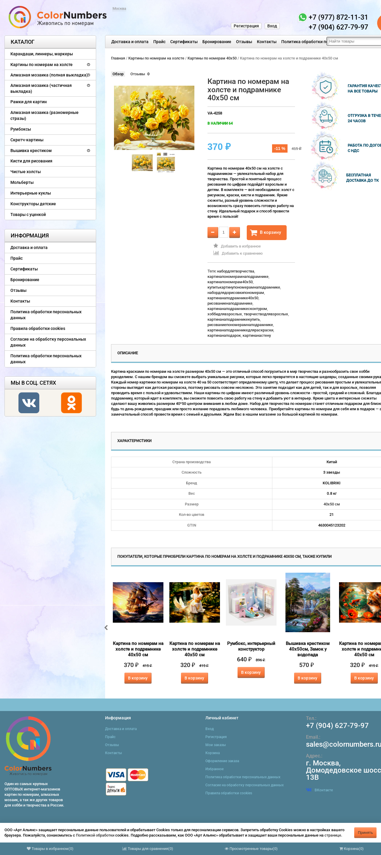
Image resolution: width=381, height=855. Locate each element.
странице (332, 835)
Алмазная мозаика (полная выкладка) (49, 75)
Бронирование (216, 41)
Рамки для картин (28, 101)
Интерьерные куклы (30, 193)
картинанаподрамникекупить (233, 319)
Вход (272, 26)
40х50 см (332, 504)
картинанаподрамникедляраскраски (240, 330)
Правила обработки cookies (37, 328)
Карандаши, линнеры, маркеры (41, 53)
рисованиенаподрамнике (229, 303)
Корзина (212, 753)
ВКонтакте (319, 790)
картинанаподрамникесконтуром (237, 308)
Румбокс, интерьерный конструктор (251, 646)
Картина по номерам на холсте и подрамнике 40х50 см (138, 649)
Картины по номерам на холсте (41, 64)
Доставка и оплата (130, 41)
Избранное (214, 769)
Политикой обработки (95, 835)
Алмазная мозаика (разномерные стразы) (44, 115)
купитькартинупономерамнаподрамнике (243, 287)
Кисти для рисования (31, 161)
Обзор (118, 74)
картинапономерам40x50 (230, 282)
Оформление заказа (222, 761)
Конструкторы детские (33, 203)
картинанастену (257, 335)
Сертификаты (184, 41)
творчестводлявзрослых (266, 314)
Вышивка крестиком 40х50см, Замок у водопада (308, 649)
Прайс (159, 41)
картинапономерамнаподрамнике (237, 276)
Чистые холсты (25, 171)
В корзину (265, 233)
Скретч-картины (26, 139)
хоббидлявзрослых (224, 314)
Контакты (267, 41)
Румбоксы (20, 129)
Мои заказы (215, 745)
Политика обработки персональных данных (324, 41)
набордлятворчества (235, 271)
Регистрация (246, 26)
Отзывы (244, 41)
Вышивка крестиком (31, 150)
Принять (365, 832)
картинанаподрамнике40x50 (232, 298)
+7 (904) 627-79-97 (337, 725)
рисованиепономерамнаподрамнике (240, 324)
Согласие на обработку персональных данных (48, 342)
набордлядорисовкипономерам (235, 292)
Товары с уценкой (28, 214)
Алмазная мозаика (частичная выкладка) (41, 88)
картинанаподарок (224, 335)
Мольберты (22, 182)
